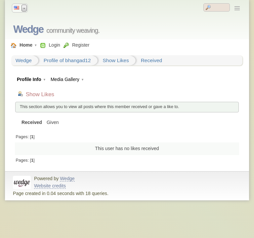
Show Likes (116, 60)
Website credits (50, 185)
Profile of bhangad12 (67, 60)
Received (151, 60)
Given (53, 122)
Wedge (28, 29)
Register (80, 45)
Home (26, 45)
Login (54, 45)
